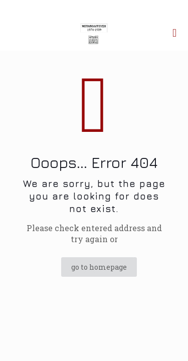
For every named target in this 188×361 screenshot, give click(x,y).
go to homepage (99, 267)
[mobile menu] (174, 32)
